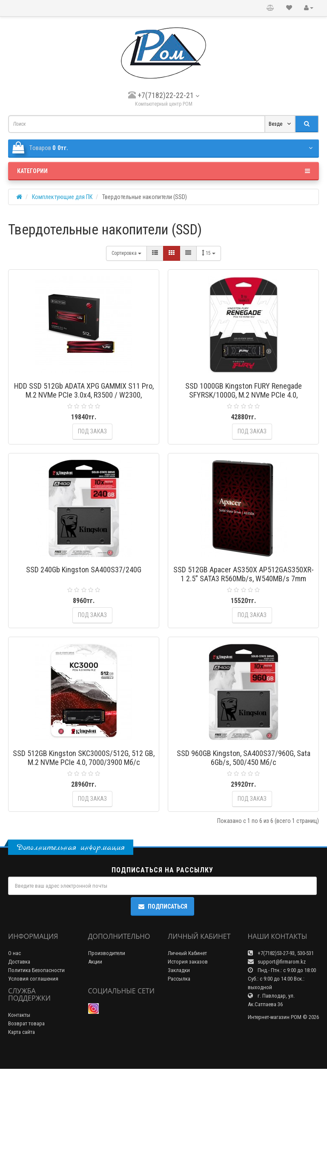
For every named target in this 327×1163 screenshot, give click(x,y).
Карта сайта (21, 1126)
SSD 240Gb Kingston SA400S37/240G (83, 601)
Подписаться (162, 1001)
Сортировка (126, 253)
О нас (14, 1047)
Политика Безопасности (36, 1064)
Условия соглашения (33, 1073)
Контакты (19, 1109)
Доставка (19, 1056)
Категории (163, 171)
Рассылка (179, 1073)
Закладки (179, 1064)
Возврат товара (26, 1117)
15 (208, 253)
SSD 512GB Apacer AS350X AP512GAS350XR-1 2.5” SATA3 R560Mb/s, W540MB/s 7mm (243, 606)
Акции (95, 1056)
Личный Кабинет (187, 1047)
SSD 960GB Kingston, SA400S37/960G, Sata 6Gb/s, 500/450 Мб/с (243, 821)
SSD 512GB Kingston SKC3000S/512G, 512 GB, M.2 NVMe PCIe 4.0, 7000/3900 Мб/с (84, 821)
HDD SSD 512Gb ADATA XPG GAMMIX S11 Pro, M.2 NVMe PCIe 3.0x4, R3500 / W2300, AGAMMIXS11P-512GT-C (84, 394)
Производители (106, 1047)
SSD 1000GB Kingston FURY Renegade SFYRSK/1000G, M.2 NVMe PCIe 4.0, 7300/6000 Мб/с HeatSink (243, 394)
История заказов (188, 1056)
